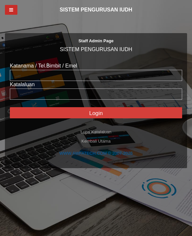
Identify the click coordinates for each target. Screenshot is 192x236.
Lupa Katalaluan (96, 131)
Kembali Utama (96, 141)
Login (96, 113)
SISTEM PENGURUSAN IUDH (96, 9)
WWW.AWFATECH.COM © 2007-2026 (96, 153)
